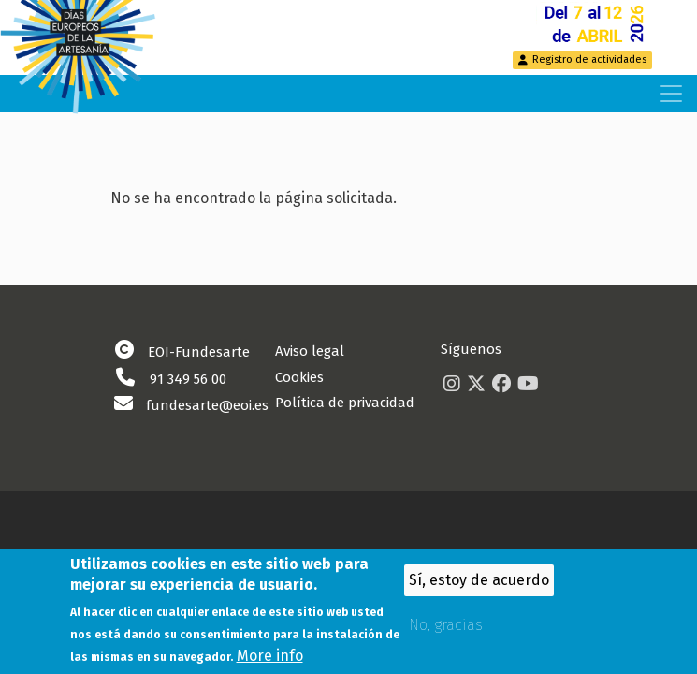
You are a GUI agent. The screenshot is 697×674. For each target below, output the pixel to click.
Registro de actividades (589, 59)
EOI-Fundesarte (199, 352)
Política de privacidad (344, 402)
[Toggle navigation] (671, 93)
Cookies (299, 377)
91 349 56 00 (188, 379)
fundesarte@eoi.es (207, 405)
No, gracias (446, 631)
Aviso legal (309, 351)
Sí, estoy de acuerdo (479, 586)
